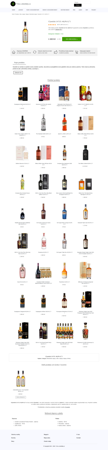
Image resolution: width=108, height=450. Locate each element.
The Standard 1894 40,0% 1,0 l (43, 133)
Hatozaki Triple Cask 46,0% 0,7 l (85, 222)
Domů (13, 9)
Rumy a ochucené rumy (32, 9)
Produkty (17, 14)
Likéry (80, 9)
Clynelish (85, 27)
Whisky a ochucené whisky (50, 9)
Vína (74, 9)
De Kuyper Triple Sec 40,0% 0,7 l (64, 252)
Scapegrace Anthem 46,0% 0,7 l (43, 311)
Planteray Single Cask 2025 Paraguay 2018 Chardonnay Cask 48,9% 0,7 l (85, 313)
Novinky (13, 437)
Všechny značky (15, 434)
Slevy (12, 441)
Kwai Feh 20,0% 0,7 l (22, 282)
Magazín (46, 434)
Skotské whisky (65, 9)
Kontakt (78, 437)
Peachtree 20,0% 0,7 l (64, 282)
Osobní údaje (47, 441)
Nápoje (27, 14)
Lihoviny (20, 9)
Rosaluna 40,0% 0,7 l (43, 252)
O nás (78, 434)
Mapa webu (47, 437)
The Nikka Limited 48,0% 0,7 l (85, 163)
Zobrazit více (18, 72)
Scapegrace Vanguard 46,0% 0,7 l (22, 311)
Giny (87, 9)
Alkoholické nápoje (33, 14)
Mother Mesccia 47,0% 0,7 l (22, 163)
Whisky (69, 358)
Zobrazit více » (58, 29)
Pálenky (94, 9)
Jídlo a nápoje (22, 14)
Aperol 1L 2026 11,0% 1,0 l (64, 133)
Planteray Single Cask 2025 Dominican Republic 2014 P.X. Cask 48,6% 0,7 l (22, 344)
